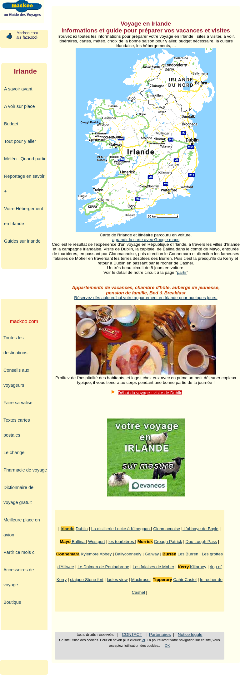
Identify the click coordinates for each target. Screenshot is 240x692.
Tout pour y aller (20, 141)
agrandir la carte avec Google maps (145, 239)
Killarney (198, 566)
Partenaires (160, 634)
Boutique (12, 602)
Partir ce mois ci (19, 552)
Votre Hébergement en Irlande (23, 216)
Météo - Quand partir (25, 158)
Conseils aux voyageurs (16, 378)
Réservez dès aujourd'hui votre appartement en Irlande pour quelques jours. (145, 297)
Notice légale (190, 634)
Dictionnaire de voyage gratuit (18, 495)
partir (182, 272)
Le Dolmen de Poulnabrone (103, 566)
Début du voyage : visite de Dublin (150, 392)
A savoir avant (18, 88)
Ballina (78, 541)
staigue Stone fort (86, 579)
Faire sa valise (17, 402)
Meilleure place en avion (21, 527)
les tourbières (121, 541)
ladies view (117, 579)
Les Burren (187, 554)
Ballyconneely (128, 554)
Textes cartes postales (16, 428)
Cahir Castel (185, 579)
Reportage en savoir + (24, 184)
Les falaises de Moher (153, 566)
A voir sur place (19, 106)
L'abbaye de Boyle (200, 528)
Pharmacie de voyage (25, 469)
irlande (68, 528)
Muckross (141, 579)
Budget (11, 123)
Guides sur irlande (22, 241)
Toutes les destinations (15, 345)
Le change (13, 452)
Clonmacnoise (166, 528)
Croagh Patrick (168, 541)
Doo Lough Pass (201, 541)
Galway (152, 554)
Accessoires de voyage (18, 577)
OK (167, 645)
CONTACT (132, 634)
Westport (96, 541)
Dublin (82, 528)
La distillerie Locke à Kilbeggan (121, 528)
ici (143, 640)
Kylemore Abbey (96, 554)
